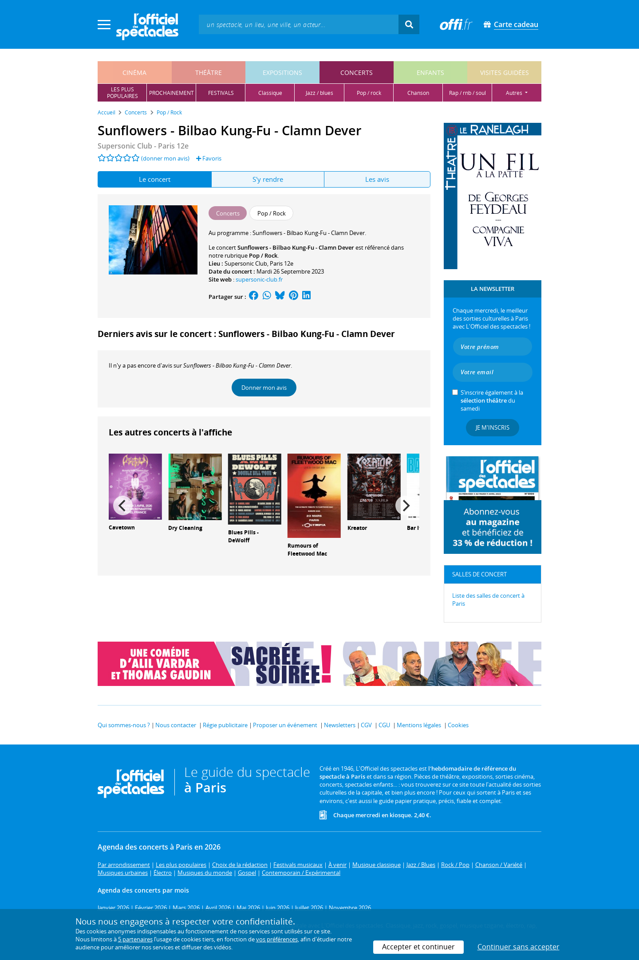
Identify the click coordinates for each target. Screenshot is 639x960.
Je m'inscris (492, 427)
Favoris (208, 158)
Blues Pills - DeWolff (243, 537)
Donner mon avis (264, 388)
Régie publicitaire (225, 725)
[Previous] (123, 505)
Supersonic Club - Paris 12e (143, 146)
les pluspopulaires (122, 93)
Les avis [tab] (377, 179)
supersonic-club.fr (259, 279)
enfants (430, 72)
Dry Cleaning (185, 528)
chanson (418, 93)
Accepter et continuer (418, 947)
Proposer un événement (285, 725)
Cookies (458, 725)
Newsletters (339, 725)
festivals (221, 93)
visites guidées (504, 72)
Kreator (357, 528)
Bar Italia (419, 528)
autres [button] (515, 93)
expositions (282, 72)
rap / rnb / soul (467, 93)
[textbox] (298, 24)
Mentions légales (419, 725)
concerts (356, 72)
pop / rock (369, 93)
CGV (366, 725)
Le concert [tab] (154, 179)
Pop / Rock (263, 255)
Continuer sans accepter (518, 947)
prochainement (171, 93)
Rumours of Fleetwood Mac (307, 550)
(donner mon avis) (165, 158)
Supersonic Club (246, 263)
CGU (384, 725)
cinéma (134, 72)
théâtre (208, 72)
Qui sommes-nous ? (124, 725)
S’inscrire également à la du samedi (492, 400)
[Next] (405, 505)
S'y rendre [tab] (267, 179)
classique (270, 93)
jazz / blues (319, 93)
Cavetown (122, 527)
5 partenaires (135, 939)
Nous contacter (175, 725)
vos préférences (277, 939)
